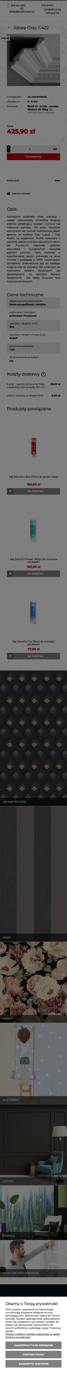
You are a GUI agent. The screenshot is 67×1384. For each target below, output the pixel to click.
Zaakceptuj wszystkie (33, 1363)
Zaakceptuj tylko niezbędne (33, 1345)
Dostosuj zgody (34, 1354)
